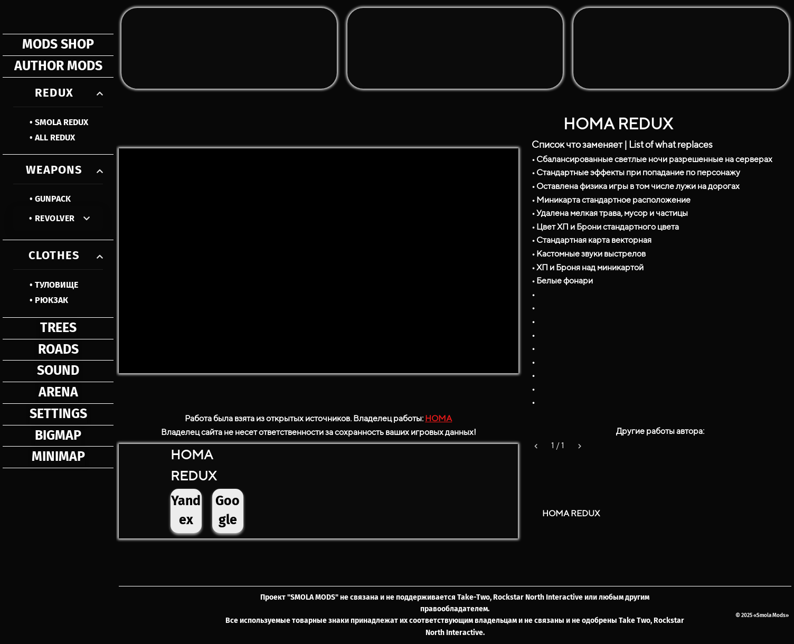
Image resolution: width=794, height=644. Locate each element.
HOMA (438, 418)
